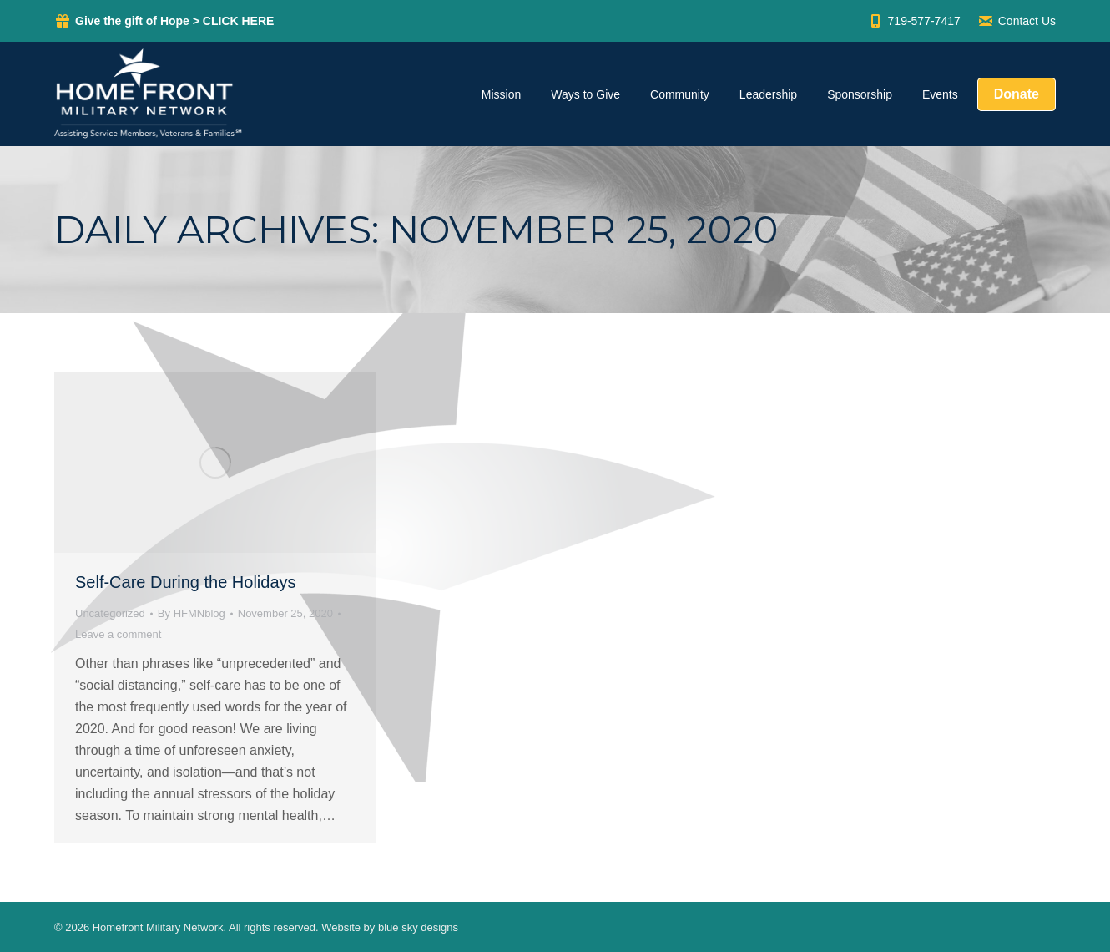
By (191, 613)
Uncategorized (110, 613)
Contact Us (1016, 21)
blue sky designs (418, 927)
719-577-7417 (914, 21)
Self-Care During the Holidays (185, 582)
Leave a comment (118, 634)
